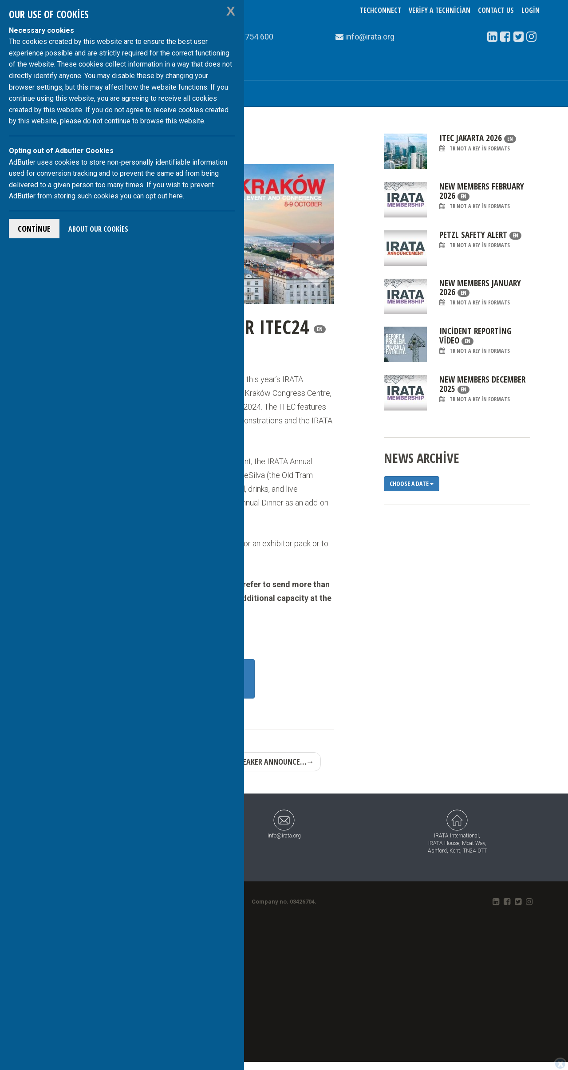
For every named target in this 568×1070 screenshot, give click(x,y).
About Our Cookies (98, 229)
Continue (34, 228)
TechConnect (380, 10)
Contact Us (496, 10)
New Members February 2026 (481, 196)
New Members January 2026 (480, 293)
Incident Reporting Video (475, 341)
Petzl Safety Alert (480, 239)
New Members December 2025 (482, 389)
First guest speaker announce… (254, 761)
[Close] (560, 1064)
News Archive (421, 457)
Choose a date (412, 483)
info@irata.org (284, 824)
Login (530, 10)
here (176, 196)
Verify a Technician (439, 10)
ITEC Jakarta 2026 (477, 143)
